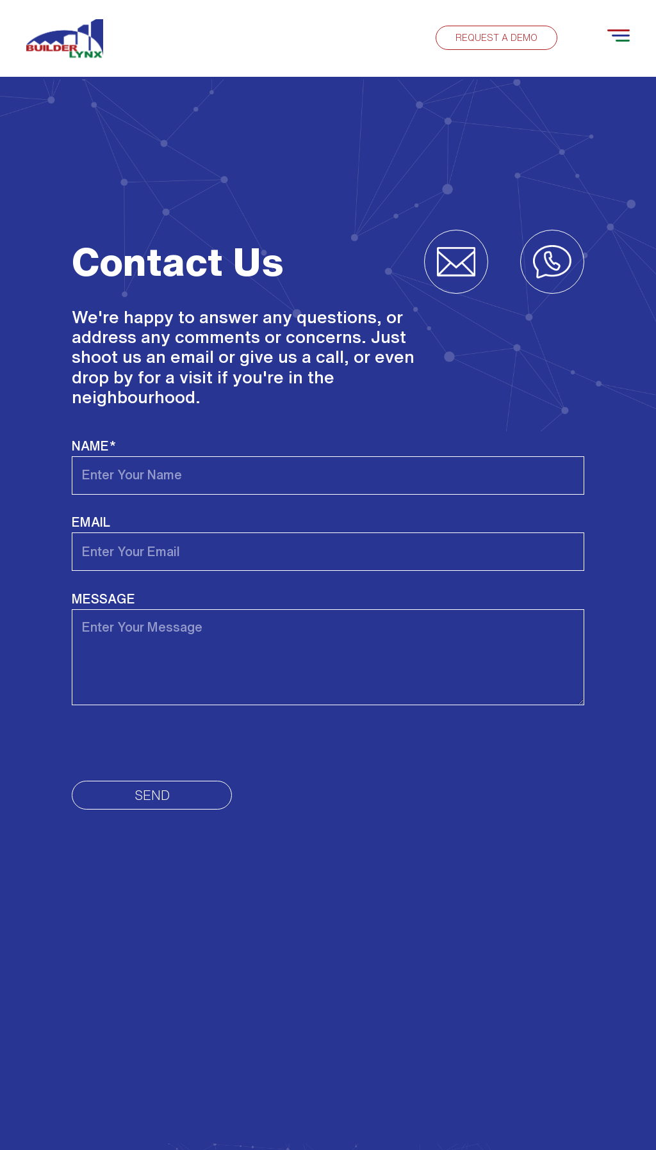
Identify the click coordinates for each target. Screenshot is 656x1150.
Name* (94, 445)
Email (91, 522)
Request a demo (496, 37)
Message (103, 598)
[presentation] (169, 743)
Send (152, 795)
